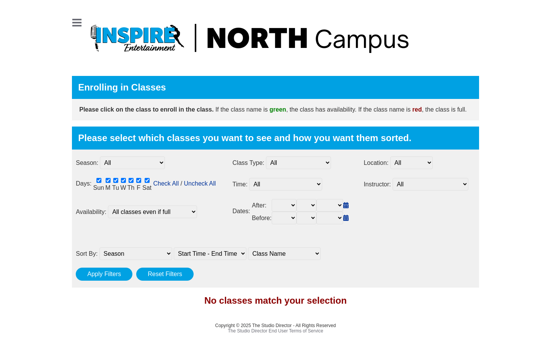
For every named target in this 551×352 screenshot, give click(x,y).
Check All (166, 183)
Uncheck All (200, 183)
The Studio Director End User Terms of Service (275, 331)
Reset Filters (165, 274)
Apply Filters (104, 274)
